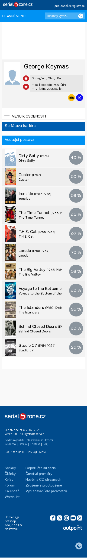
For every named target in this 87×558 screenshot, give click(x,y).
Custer (30, 174)
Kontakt (35, 444)
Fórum (10, 485)
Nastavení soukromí (40, 440)
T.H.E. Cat (37, 231)
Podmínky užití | (15, 440)
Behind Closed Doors (47, 326)
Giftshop (10, 521)
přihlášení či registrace (70, 6)
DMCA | (24, 444)
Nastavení (11, 529)
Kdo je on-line (14, 525)
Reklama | (11, 444)
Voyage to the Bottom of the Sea (43, 293)
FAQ (45, 444)
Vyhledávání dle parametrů (46, 490)
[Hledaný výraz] (65, 15)
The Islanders (40, 307)
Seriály (10, 467)
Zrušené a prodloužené (44, 485)
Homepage (12, 517)
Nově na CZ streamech (43, 479)
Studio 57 (37, 345)
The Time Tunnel (43, 212)
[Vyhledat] (80, 16)
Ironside (35, 193)
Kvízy (9, 479)
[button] (43, 116)
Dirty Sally (34, 155)
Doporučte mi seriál (41, 467)
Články (10, 473)
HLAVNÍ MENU (14, 15)
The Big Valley (41, 269)
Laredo (34, 250)
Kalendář (12, 490)
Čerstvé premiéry (39, 473)
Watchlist (12, 496)
